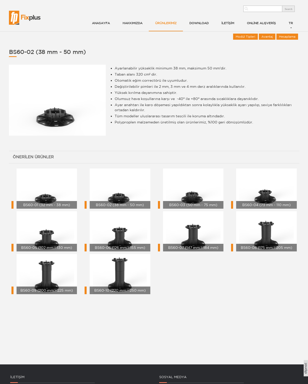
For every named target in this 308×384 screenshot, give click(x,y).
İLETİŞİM (17, 377)
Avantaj (267, 36)
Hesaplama (287, 36)
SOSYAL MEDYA (172, 377)
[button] (166, 17)
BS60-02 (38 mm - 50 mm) (47, 52)
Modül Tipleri (245, 36)
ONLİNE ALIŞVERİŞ (261, 23)
